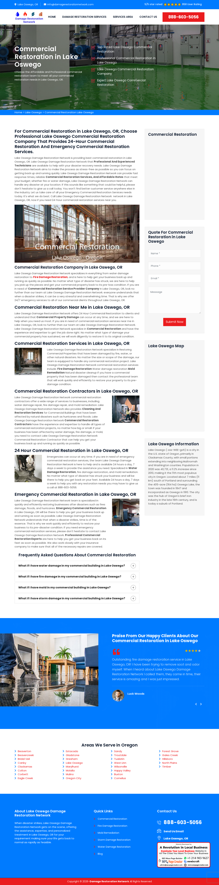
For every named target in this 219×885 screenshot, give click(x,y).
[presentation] (195, 704)
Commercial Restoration (112, 819)
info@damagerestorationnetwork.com (69, 4)
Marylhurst (72, 766)
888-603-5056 (183, 17)
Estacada (72, 751)
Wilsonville (120, 766)
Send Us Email (174, 831)
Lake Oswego (33, 112)
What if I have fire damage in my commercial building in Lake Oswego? (69, 577)
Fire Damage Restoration (112, 826)
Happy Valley (122, 770)
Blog (100, 853)
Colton (22, 770)
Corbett (23, 774)
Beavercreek (26, 755)
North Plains (169, 763)
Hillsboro (167, 759)
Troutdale (120, 755)
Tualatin (119, 759)
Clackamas (25, 766)
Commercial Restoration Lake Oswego (69, 112)
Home (52, 17)
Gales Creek (170, 755)
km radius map (174, 388)
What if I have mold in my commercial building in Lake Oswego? (64, 587)
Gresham (72, 759)
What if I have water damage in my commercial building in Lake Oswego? (71, 566)
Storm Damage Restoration (114, 840)
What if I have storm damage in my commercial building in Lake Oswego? (71, 598)
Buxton (118, 774)
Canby (22, 763)
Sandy (118, 751)
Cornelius (120, 778)
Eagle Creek (25, 778)
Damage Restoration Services (84, 17)
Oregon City (73, 778)
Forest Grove (170, 751)
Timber (166, 766)
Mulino (70, 774)
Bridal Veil (24, 759)
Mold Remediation (108, 833)
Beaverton (24, 751)
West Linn (120, 763)
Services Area (123, 17)
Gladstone (72, 755)
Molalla (70, 770)
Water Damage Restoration (114, 847)
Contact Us (148, 17)
